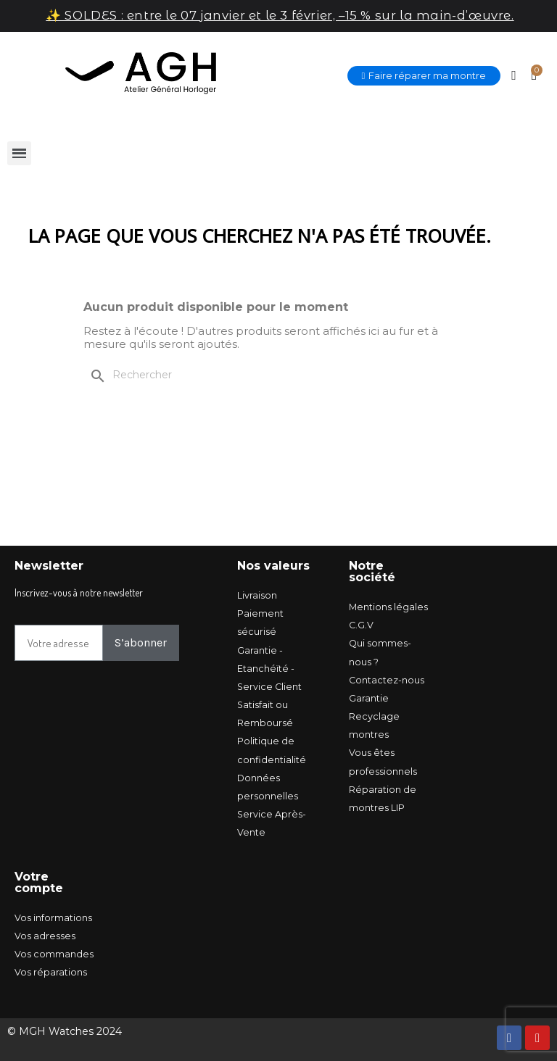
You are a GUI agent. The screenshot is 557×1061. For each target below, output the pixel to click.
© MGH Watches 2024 (64, 1031)
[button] (424, 76)
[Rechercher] (177, 375)
